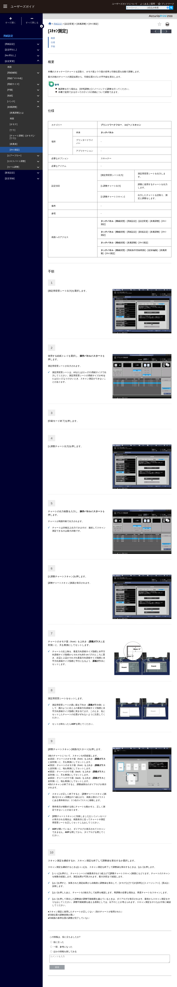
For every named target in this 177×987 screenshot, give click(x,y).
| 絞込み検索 (153, 7)
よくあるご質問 (147, 4)
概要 (53, 38)
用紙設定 (58, 24)
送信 (57, 968)
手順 (53, 46)
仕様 (53, 42)
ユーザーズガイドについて (124, 4)
